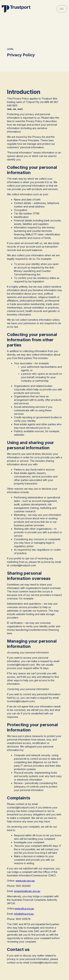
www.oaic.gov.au (25, 880)
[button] (61, 9)
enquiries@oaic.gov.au (27, 891)
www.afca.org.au (24, 908)
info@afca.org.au (24, 913)
